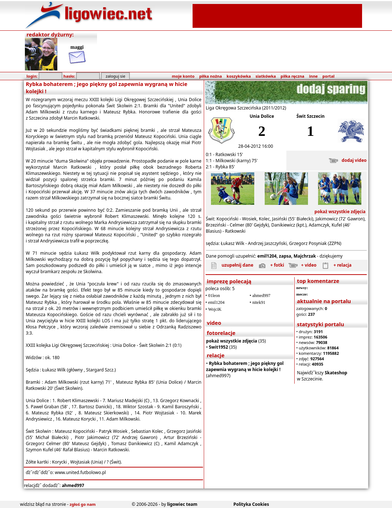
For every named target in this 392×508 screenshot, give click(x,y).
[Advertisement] (277, 15)
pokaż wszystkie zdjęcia (340, 211)
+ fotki (269, 265)
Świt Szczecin (310, 116)
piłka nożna (210, 76)
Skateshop (336, 373)
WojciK (214, 309)
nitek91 (258, 302)
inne (313, 76)
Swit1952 (218, 347)
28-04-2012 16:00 (255, 146)
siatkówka (266, 76)
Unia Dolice (262, 116)
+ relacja (335, 265)
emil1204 (216, 302)
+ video (301, 265)
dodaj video (346, 160)
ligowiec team (182, 504)
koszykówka (238, 76)
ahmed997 (73, 485)
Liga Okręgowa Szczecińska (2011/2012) (246, 108)
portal (328, 76)
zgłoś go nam (83, 504)
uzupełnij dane (230, 265)
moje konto (183, 76)
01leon (214, 295)
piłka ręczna (292, 76)
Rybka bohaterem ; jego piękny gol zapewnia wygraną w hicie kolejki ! (245, 366)
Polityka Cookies (251, 504)
